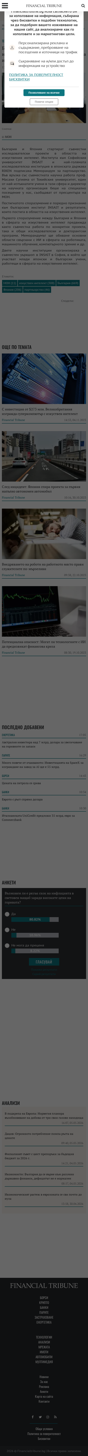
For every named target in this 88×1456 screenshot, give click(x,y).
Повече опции (44, 101)
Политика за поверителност (36, 75)
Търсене (83, 6)
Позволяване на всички (44, 92)
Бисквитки (19, 79)
